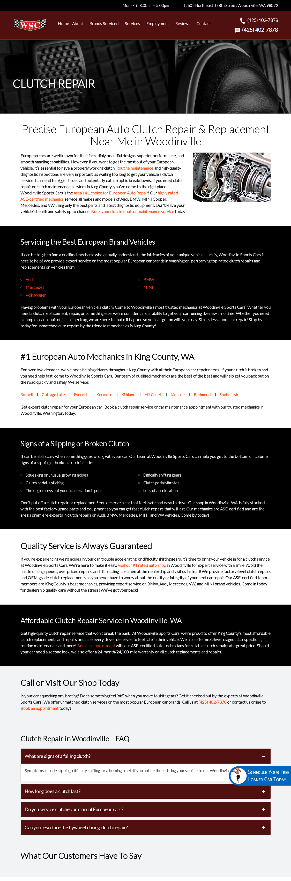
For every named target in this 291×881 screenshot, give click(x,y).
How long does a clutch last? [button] (146, 791)
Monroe (178, 394)
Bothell (26, 394)
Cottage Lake (53, 394)
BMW (148, 279)
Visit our (142, 565)
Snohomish (229, 394)
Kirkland (128, 394)
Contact (203, 23)
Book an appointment (96, 645)
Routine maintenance (134, 167)
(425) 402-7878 (212, 701)
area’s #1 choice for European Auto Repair (111, 192)
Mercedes (35, 287)
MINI (148, 287)
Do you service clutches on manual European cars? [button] (146, 809)
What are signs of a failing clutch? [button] (146, 756)
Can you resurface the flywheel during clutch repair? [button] (146, 827)
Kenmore (104, 394)
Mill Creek (153, 394)
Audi (29, 279)
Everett (80, 394)
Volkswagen (36, 294)
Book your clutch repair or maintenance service (132, 211)
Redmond (202, 394)
